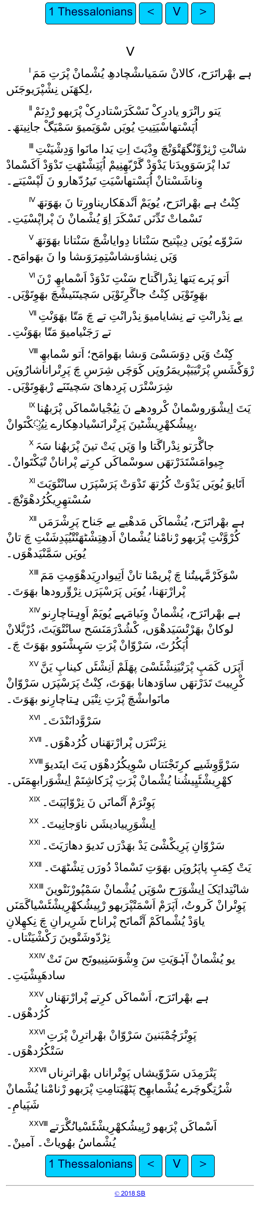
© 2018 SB (130, 1194)
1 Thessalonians (90, 13)
